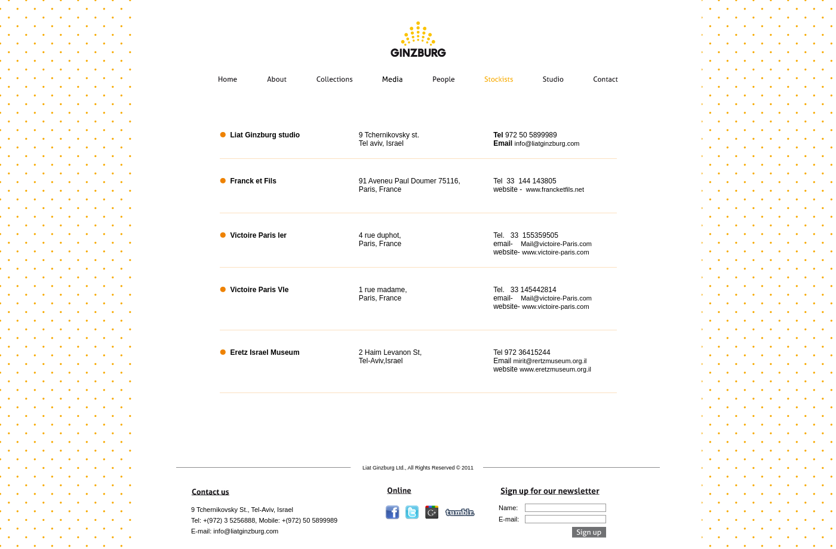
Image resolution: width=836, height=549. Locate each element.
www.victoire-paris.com (555, 252)
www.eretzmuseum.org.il (555, 369)
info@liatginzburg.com (547, 143)
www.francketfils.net (555, 189)
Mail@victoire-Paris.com (556, 243)
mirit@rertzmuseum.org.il (550, 360)
